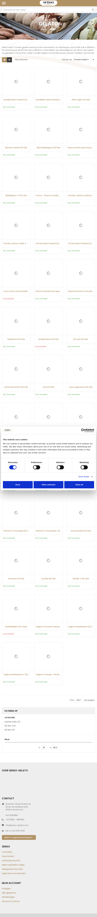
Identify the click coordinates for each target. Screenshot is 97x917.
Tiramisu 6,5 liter (16, 578)
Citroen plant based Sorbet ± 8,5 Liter (54, 243)
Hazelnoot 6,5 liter (16, 339)
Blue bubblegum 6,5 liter (48, 147)
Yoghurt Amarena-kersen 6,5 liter (52, 626)
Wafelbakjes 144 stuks (16, 626)
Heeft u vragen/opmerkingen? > (19, 837)
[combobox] (48, 10)
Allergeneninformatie (12, 869)
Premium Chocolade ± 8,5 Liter (51, 531)
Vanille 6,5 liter (48, 578)
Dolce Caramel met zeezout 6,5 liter (53, 291)
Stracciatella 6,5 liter (81, 531)
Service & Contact (11, 901)
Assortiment (8, 856)
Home (43, 29)
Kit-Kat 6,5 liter (81, 339)
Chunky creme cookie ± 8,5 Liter (18, 243)
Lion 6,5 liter (48, 387)
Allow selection (48, 485)
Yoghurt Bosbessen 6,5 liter (81, 626)
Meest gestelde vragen (13, 864)
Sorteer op (67, 59)
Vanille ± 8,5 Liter (80, 578)
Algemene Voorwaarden (14, 873)
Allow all (79, 485)
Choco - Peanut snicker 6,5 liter (51, 195)
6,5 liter (10, 725)
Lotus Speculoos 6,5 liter (81, 387)
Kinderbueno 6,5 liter (49, 339)
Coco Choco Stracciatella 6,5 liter (19, 291)
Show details (83, 476)
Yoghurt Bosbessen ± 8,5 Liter (17, 674)
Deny (17, 485)
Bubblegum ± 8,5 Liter (16, 195)
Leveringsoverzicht (11, 860)
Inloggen (6, 888)
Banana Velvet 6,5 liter (16, 147)
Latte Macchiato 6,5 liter (16, 387)
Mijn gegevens (9, 892)
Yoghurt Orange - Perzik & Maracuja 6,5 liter (57, 674)
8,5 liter (10, 729)
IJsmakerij (7, 852)
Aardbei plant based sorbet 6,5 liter (20, 99)
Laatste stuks (12, 721)
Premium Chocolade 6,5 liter (17, 531)
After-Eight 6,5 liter (81, 99)
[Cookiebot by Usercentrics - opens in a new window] (83, 430)
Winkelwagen (8, 897)
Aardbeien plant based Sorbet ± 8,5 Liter (55, 99)
